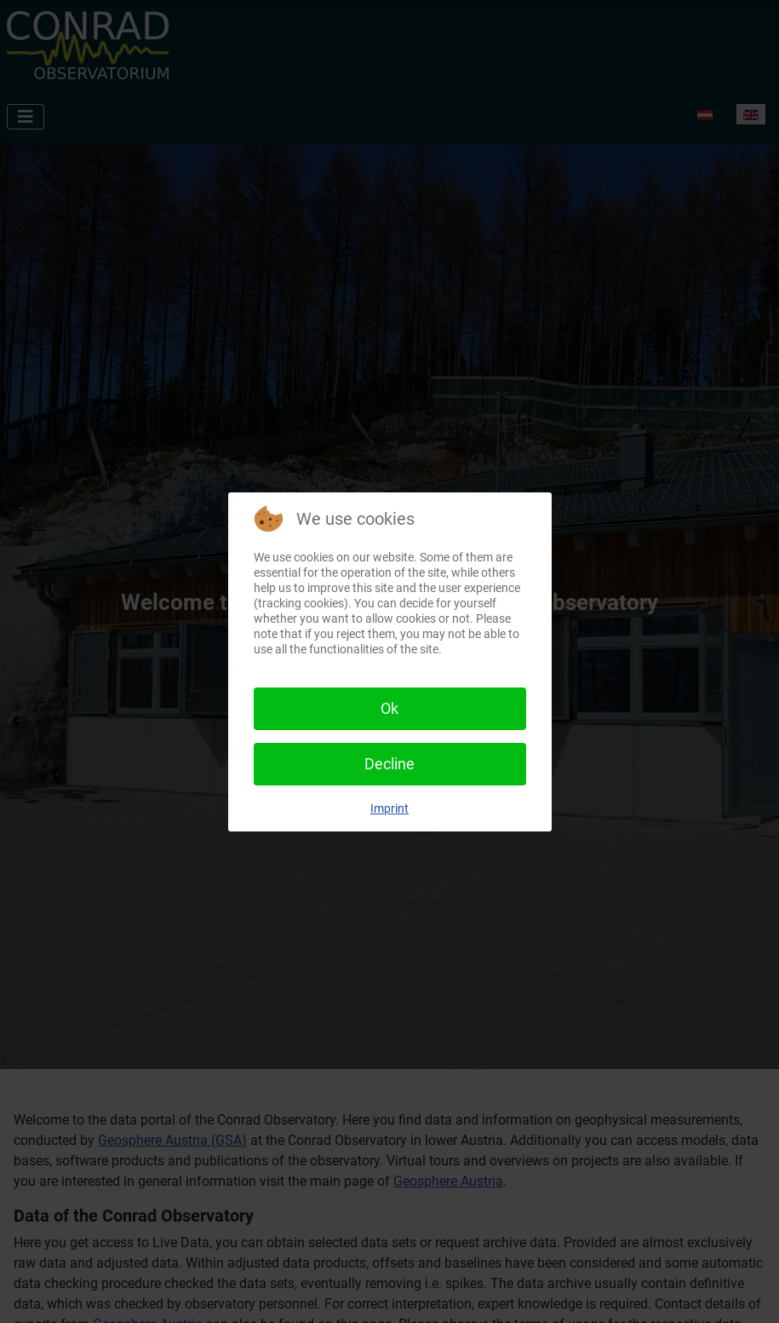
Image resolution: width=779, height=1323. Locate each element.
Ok (389, 708)
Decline (389, 764)
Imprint (389, 808)
